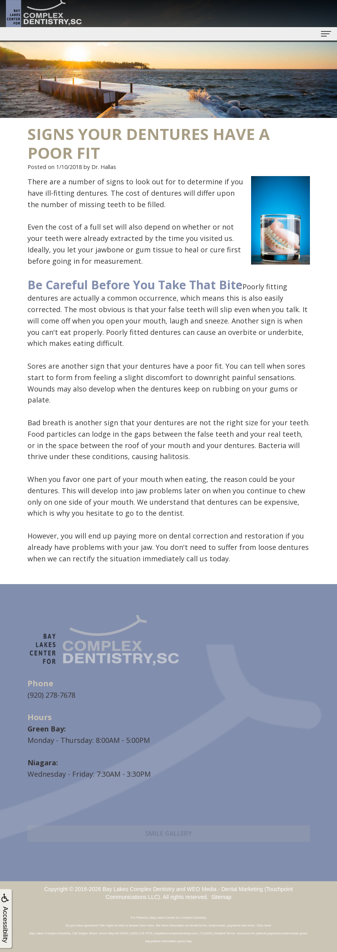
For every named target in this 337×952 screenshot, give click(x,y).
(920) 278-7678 (51, 695)
